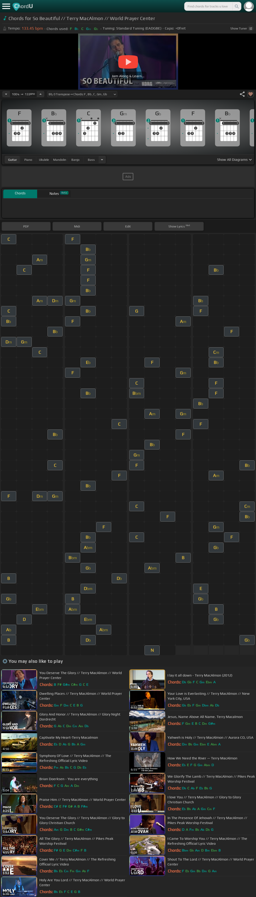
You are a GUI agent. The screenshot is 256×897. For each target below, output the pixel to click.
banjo (75, 159)
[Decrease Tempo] (6, 94)
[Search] (236, 6)
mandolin (59, 159)
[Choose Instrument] (102, 159)
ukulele (44, 159)
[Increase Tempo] (40, 94)
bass (91, 159)
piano (28, 159)
